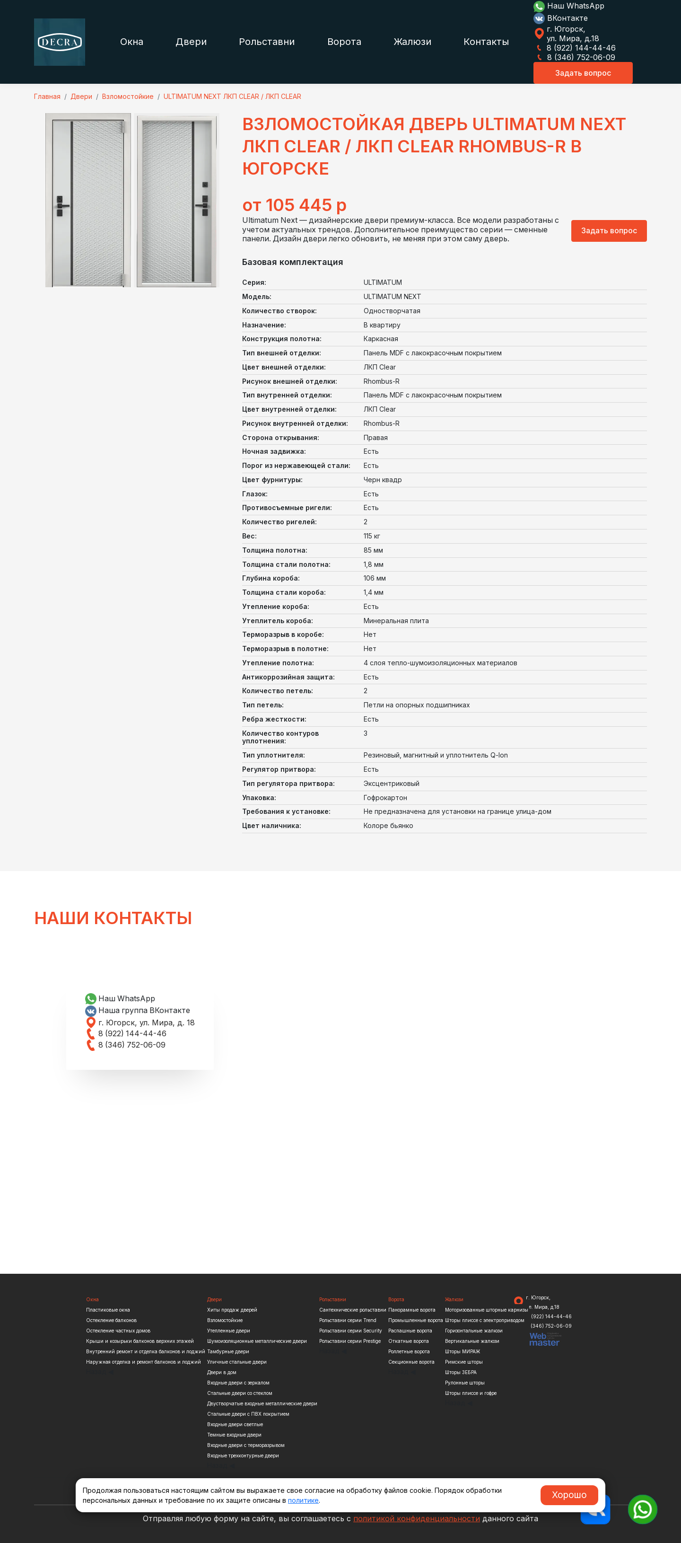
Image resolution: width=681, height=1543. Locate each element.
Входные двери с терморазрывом (246, 1445)
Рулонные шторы (465, 1382)
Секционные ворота (411, 1362)
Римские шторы (464, 1362)
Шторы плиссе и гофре (471, 1393)
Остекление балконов (111, 1320)
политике (303, 1500)
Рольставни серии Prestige (350, 1341)
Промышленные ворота (415, 1320)
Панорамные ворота (412, 1310)
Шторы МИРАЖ (462, 1351)
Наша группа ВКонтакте (138, 1010)
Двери (191, 41)
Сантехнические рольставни (352, 1310)
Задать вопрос (583, 73)
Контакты (486, 41)
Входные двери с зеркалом (238, 1382)
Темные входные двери (234, 1434)
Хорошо (569, 1494)
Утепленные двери (228, 1330)
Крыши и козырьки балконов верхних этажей (140, 1341)
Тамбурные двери (228, 1351)
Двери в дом (221, 1372)
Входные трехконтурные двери (243, 1455)
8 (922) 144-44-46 (574, 48)
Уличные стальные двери (237, 1362)
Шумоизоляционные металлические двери (257, 1341)
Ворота (344, 41)
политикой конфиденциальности (416, 1518)
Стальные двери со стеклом (239, 1393)
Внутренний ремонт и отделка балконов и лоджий (145, 1351)
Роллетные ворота (409, 1351)
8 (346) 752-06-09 (574, 57)
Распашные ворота (410, 1330)
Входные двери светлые (235, 1424)
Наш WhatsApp (568, 5)
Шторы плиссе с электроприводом (484, 1320)
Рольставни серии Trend (347, 1320)
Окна (131, 41)
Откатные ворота (408, 1341)
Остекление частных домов (118, 1330)
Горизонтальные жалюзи (474, 1330)
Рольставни (267, 41)
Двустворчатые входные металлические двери (262, 1403)
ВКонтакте (560, 18)
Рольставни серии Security (350, 1330)
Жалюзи (412, 41)
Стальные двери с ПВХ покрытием (248, 1414)
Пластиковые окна (108, 1310)
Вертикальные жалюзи (472, 1341)
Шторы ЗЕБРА (461, 1372)
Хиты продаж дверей (232, 1310)
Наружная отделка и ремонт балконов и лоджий (143, 1362)
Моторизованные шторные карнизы (486, 1310)
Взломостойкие (225, 1320)
